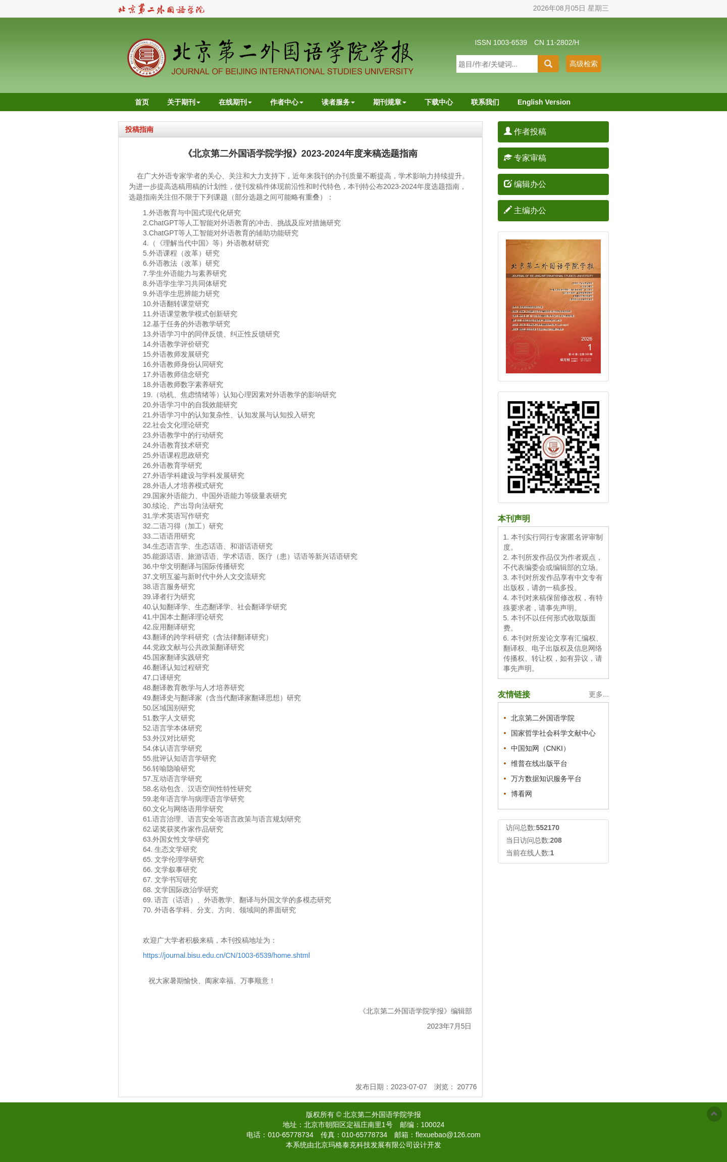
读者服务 (338, 102)
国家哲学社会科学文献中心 (553, 733)
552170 (547, 828)
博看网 (521, 794)
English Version (543, 102)
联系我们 (485, 102)
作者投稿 (525, 131)
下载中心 (439, 102)
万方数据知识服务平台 (546, 778)
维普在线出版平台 (539, 763)
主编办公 (525, 210)
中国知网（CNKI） (540, 748)
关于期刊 (183, 102)
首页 (142, 102)
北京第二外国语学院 (543, 718)
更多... (599, 694)
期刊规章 (389, 102)
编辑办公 (525, 184)
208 (555, 840)
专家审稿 (525, 158)
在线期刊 (235, 102)
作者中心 (286, 102)
